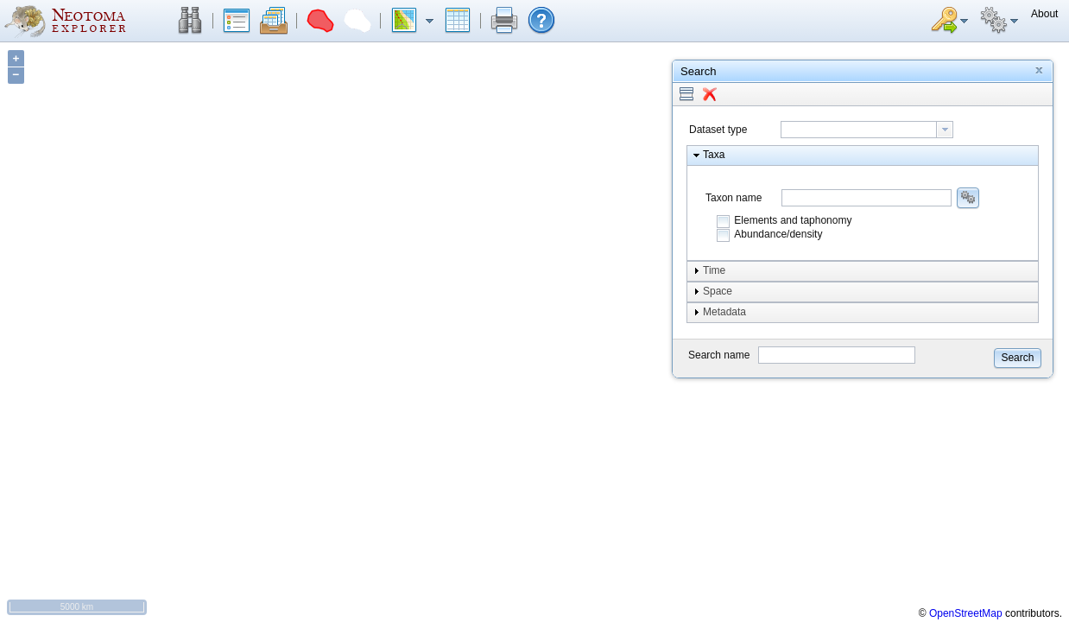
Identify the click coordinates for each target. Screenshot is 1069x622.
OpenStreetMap (966, 613)
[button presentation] (944, 129)
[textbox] (858, 129)
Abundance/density (778, 234)
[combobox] (867, 129)
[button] (190, 20)
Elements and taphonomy (792, 220)
